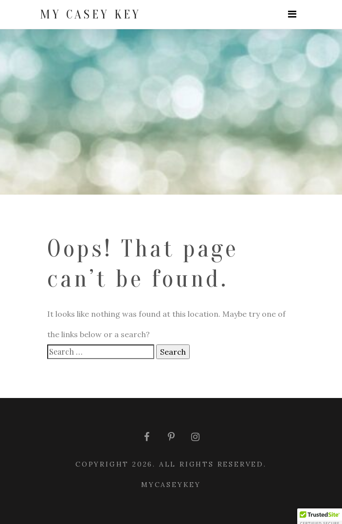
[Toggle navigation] (292, 14)
